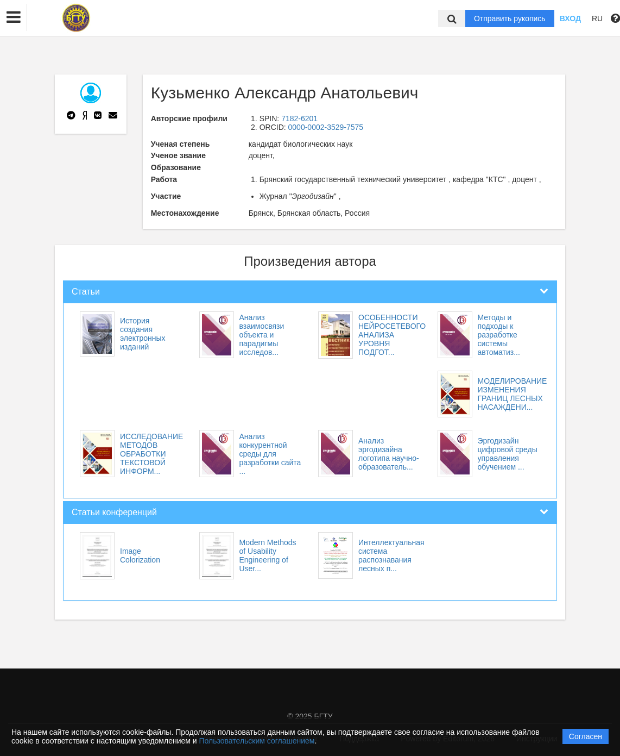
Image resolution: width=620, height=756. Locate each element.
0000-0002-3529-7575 (326, 127)
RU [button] (597, 18)
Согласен (585, 736)
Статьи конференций (114, 512)
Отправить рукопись (510, 18)
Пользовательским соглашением (257, 740)
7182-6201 (299, 118)
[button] (13, 17)
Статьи (86, 291)
